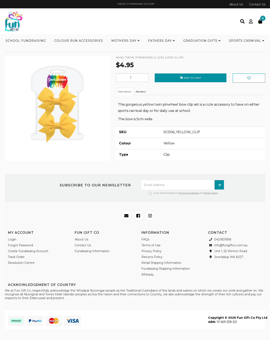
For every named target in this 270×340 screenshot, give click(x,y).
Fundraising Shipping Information (165, 268)
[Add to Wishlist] (117, 70)
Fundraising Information (92, 251)
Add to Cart (190, 77)
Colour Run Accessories (78, 41)
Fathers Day (161, 41)
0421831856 (219, 239)
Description (125, 91)
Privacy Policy (211, 193)
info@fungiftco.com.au (227, 245)
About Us (236, 4)
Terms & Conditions (189, 193)
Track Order (16, 257)
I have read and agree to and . (184, 193)
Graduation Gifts (202, 41)
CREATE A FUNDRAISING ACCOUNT (135, 4)
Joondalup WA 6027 (225, 257)
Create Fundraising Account (28, 251)
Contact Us (257, 4)
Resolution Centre (21, 263)
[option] (57, 109)
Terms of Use (151, 245)
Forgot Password (20, 245)
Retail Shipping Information (161, 263)
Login (12, 239)
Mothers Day (125, 41)
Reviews (141, 91)
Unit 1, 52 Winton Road (227, 251)
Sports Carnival (246, 41)
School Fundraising (26, 41)
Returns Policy (152, 257)
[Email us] (126, 215)
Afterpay (147, 274)
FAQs (145, 239)
